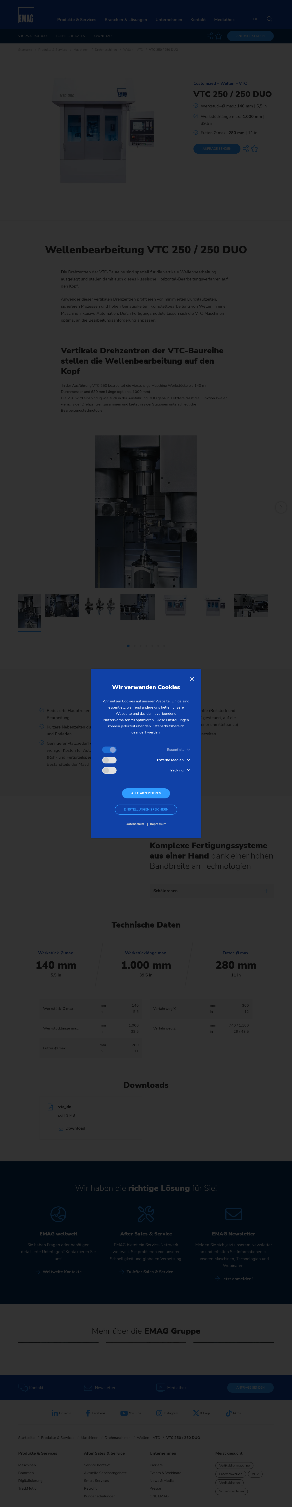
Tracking (176, 770)
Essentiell (175, 749)
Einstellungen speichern (146, 809)
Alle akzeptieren (146, 793)
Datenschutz (135, 824)
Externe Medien (170, 760)
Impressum (158, 824)
